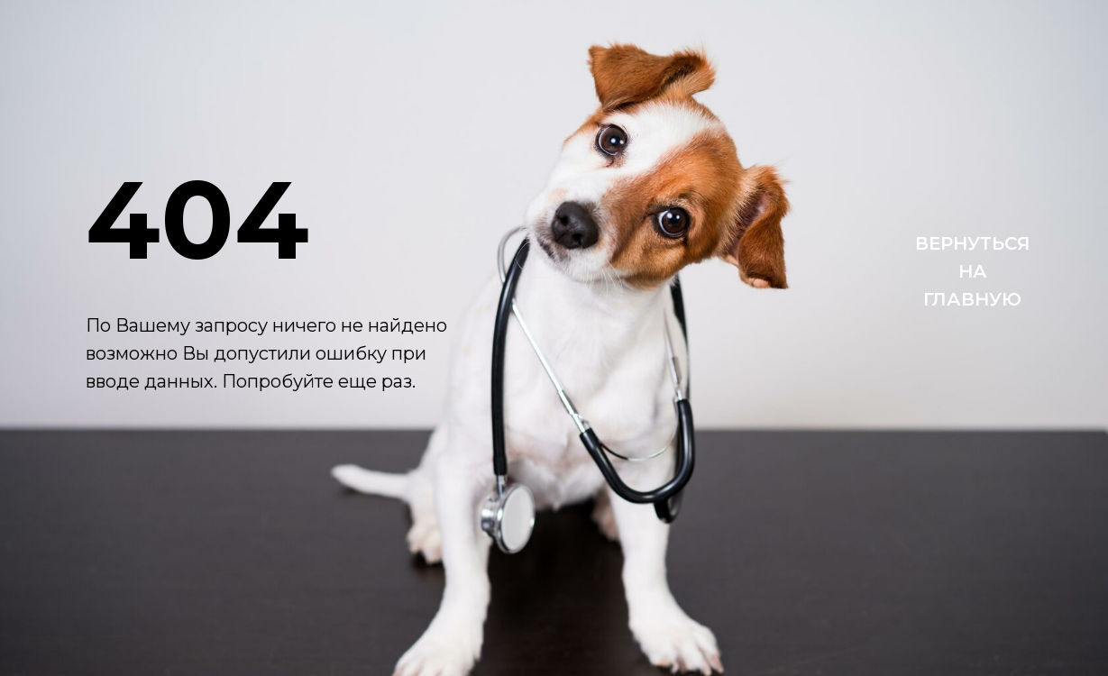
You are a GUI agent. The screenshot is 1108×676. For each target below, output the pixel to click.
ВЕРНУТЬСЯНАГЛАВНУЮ (972, 271)
